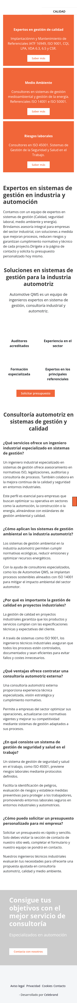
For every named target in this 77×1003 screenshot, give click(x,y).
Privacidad (33, 986)
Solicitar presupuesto (35, 393)
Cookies (47, 986)
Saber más (38, 58)
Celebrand (50, 995)
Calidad (59, 11)
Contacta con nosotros (28, 951)
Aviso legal (17, 986)
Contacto (60, 986)
